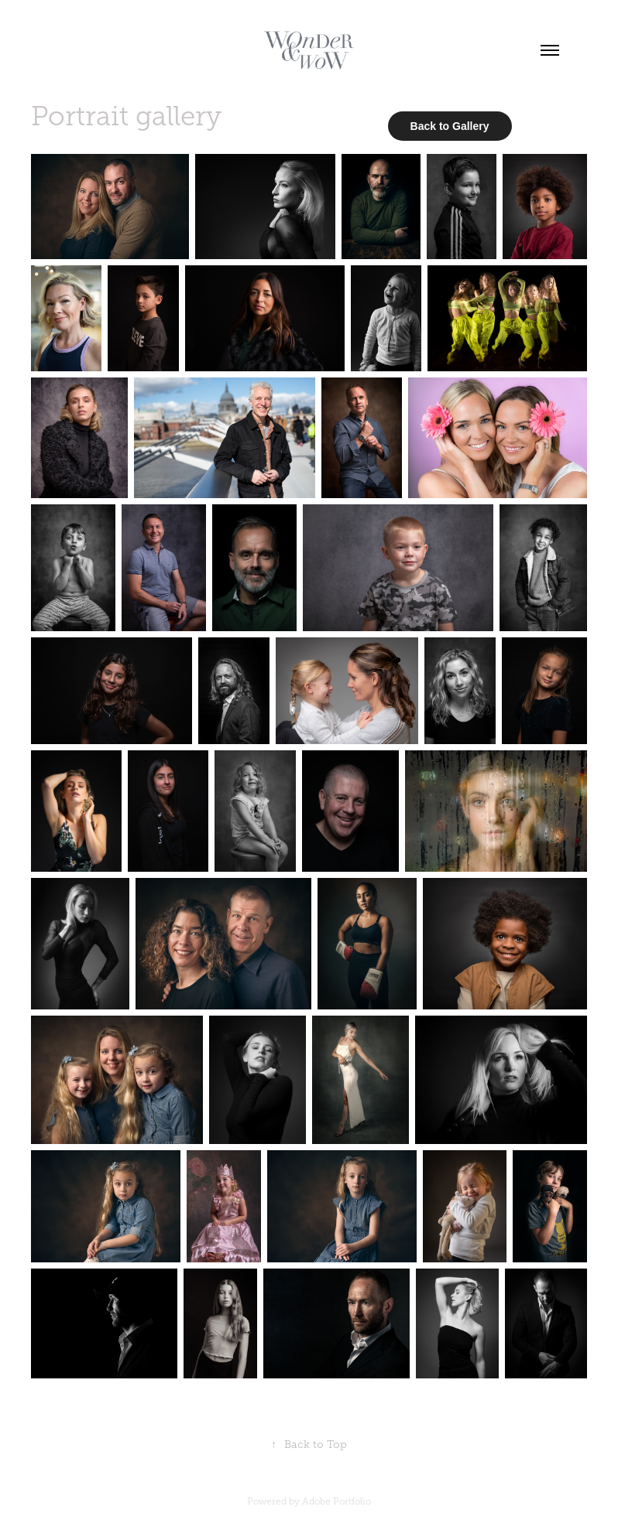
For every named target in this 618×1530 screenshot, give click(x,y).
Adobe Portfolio (336, 1501)
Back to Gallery (449, 126)
